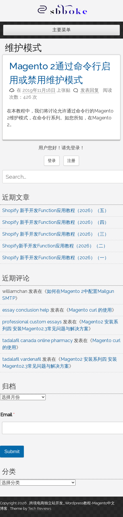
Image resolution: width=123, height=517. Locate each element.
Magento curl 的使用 (90, 310)
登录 (52, 160)
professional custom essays (32, 322)
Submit (12, 451)
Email (7, 414)
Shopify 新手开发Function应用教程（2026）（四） (55, 222)
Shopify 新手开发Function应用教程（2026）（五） (55, 210)
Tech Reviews (39, 508)
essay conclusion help (25, 310)
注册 (71, 160)
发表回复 (89, 90)
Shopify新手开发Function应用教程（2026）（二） (55, 246)
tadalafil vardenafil (21, 359)
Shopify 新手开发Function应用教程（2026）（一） (55, 257)
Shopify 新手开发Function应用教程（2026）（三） (55, 234)
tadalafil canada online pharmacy (37, 340)
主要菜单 (61, 29)
